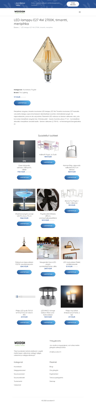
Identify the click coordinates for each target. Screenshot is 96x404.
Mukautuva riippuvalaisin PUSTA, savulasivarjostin (24, 263)
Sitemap (52, 381)
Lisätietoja (22, 103)
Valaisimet (17, 385)
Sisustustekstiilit (19, 378)
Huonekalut (27, 90)
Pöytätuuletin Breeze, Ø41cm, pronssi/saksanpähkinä (48, 216)
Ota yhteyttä (54, 370)
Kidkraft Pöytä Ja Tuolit (48, 155)
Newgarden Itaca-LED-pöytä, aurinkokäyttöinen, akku (48, 264)
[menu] (80, 12)
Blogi (51, 367)
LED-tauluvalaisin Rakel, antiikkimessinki (71, 263)
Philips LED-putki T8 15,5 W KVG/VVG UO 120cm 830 (24, 313)
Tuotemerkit (18, 381)
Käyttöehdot (54, 374)
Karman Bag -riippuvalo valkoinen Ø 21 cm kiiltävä (71, 167)
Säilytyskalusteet (19, 370)
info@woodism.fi (55, 352)
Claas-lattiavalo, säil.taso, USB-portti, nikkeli (24, 167)
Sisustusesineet (19, 374)
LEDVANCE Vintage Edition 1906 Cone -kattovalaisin (48, 313)
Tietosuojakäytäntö (56, 378)
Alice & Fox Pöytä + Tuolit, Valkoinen (72, 202)
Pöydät (33, 90)
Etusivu (16, 27)
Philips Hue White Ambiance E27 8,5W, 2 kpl (72, 313)
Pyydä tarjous (73, 4)
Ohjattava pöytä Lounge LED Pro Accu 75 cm (24, 215)
